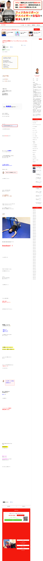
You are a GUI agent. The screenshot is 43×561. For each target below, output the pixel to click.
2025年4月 (34, 227)
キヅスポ (3, 24)
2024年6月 (34, 242)
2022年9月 (34, 274)
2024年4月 (34, 245)
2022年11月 (34, 271)
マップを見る (23, 543)
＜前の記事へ (8, 506)
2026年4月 (34, 209)
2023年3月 (34, 265)
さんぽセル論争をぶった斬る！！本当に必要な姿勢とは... (38, 178)
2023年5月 (34, 262)
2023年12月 (34, 251)
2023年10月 (34, 254)
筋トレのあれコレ (35, 148)
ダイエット (34, 130)
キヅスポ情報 (24, 45)
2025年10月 (34, 218)
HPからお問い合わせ (20, 515)
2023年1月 (34, 268)
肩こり (33, 152)
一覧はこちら (37, 29)
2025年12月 (34, 215)
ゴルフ (33, 128)
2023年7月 (34, 259)
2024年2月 (34, 248)
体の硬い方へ (34, 139)
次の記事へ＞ (24, 506)
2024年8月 (34, 239)
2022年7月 (34, 277)
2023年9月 (34, 256)
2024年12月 (34, 233)
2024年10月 (34, 236)
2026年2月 (34, 212)
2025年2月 (34, 230)
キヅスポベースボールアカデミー (36, 124)
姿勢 (33, 141)
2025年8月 (34, 221)
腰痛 (33, 154)
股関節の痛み (34, 150)
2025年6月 (34, 224)
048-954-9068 (12, 515)
